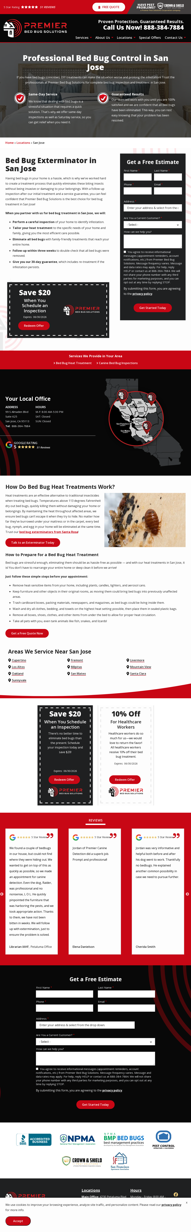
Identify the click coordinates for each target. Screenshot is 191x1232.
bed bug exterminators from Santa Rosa (48, 532)
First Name (131, 170)
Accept (18, 1221)
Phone (128, 184)
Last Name (161, 170)
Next (187, 894)
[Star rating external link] (29, 7)
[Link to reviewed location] (31, 837)
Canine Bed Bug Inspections (118, 363)
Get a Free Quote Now (27, 633)
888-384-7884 (21, 426)
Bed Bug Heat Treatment (74, 363)
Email (157, 184)
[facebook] (176, 1194)
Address (129, 201)
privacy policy (142, 294)
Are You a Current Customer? (142, 218)
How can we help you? (138, 231)
